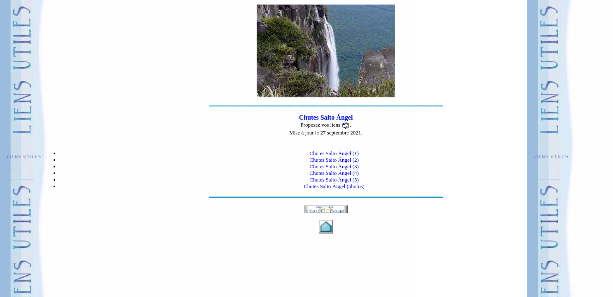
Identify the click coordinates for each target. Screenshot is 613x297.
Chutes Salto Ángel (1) (334, 153)
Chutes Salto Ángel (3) (334, 166)
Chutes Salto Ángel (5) (334, 180)
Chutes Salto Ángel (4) (334, 173)
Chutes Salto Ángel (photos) (334, 186)
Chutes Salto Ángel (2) (334, 160)
